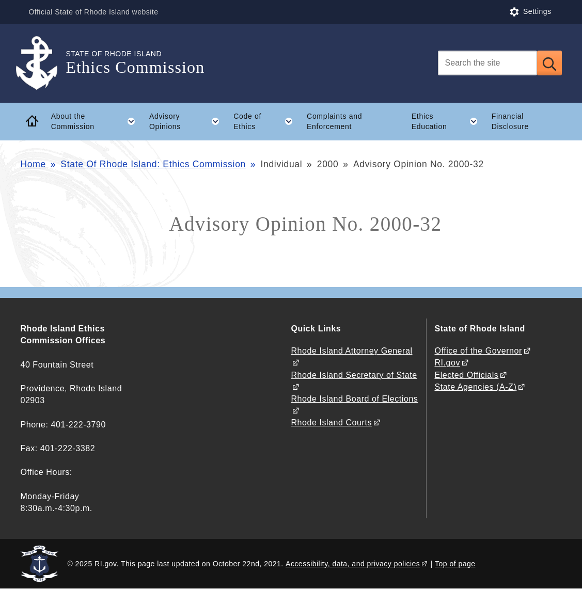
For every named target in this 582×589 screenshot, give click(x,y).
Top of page (455, 564)
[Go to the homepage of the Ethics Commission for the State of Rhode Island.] (43, 63)
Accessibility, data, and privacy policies (353, 564)
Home (32, 164)
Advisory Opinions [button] (188, 121)
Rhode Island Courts (331, 422)
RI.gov (447, 362)
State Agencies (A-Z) (475, 387)
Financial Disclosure (510, 121)
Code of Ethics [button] (266, 121)
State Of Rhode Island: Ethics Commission (153, 164)
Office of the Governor (478, 350)
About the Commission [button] (97, 121)
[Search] (487, 63)
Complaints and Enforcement (334, 121)
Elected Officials (466, 375)
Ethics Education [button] (448, 121)
